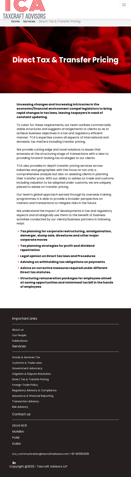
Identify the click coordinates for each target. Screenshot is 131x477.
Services (29, 21)
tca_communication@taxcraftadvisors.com (40, 454)
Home (15, 21)
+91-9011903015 (79, 454)
